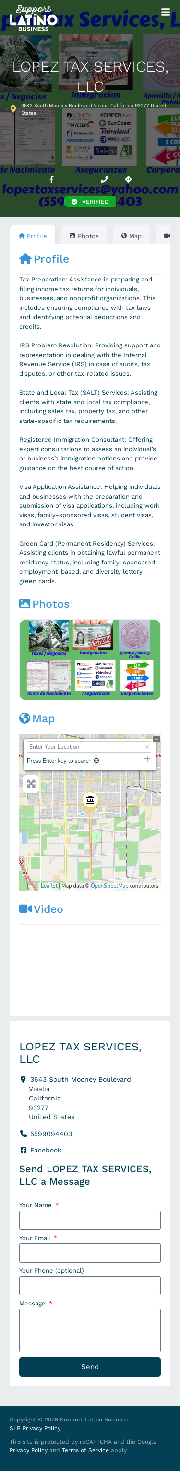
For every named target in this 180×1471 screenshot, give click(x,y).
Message (33, 1303)
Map (37, 718)
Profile (44, 259)
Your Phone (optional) (51, 1270)
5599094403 (51, 1134)
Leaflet (49, 886)
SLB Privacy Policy (35, 1428)
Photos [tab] (84, 236)
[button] (90, 201)
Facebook (45, 1150)
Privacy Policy (29, 1450)
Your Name (36, 1205)
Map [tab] (131, 236)
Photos (44, 604)
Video (41, 909)
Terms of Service (85, 1450)
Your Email (35, 1238)
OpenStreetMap (110, 886)
